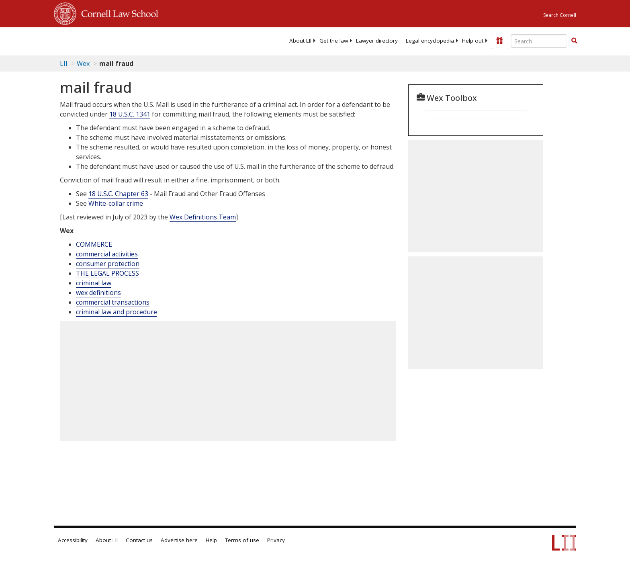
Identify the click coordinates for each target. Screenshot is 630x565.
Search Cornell (559, 15)
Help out (472, 40)
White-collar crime (115, 203)
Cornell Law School (117, 12)
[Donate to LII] (499, 41)
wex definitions (98, 292)
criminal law (93, 282)
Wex (83, 63)
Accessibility (73, 540)
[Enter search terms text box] (539, 41)
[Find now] (574, 41)
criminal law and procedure (116, 311)
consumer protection (107, 263)
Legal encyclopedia (430, 40)
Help (211, 540)
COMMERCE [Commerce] (94, 244)
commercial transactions (112, 302)
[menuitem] (300, 41)
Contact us (139, 540)
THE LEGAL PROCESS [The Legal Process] (107, 273)
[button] (574, 40)
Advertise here (179, 540)
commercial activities (107, 254)
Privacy (276, 540)
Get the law (333, 40)
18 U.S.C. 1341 (129, 114)
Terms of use (242, 540)
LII (64, 63)
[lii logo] (144, 40)
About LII (300, 40)
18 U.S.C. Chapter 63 (118, 193)
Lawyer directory (377, 40)
